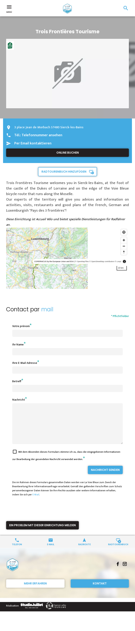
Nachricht (18, 399)
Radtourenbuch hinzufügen (63, 172)
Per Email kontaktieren (32, 143)
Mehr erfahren (35, 591)
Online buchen (67, 153)
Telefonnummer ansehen (42, 135)
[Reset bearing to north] (124, 252)
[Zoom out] (124, 246)
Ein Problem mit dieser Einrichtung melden (42, 532)
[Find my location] (124, 232)
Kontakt (100, 591)
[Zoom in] (124, 240)
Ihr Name (18, 344)
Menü (9, 8)
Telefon (17, 551)
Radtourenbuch (118, 551)
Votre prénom (21, 326)
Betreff (16, 381)
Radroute (84, 551)
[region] (67, 258)
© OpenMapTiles (82, 261)
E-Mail (35, 502)
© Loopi (118, 261)
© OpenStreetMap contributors (101, 261)
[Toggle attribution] (124, 261)
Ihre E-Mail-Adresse (24, 363)
